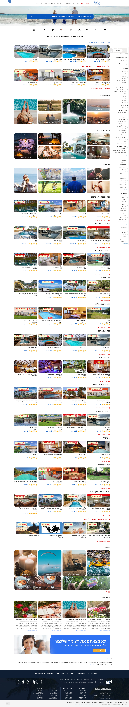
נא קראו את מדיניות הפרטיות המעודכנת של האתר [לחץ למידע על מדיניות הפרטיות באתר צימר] (86, 705)
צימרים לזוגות (69, 3)
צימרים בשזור (69, 694)
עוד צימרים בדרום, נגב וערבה (102, 408)
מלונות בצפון (40, 699)
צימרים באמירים (68, 690)
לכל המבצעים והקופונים (102, 541)
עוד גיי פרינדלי (105, 461)
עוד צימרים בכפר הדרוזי (103, 434)
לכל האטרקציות (104, 592)
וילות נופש (40, 690)
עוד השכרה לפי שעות (104, 381)
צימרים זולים (54, 692)
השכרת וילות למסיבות (38, 694)
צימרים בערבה (82, 697)
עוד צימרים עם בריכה (104, 354)
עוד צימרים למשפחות (104, 488)
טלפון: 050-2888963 (106, 692)
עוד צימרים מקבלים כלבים (103, 327)
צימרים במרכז (83, 692)
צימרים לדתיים (54, 695)
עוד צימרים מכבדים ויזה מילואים (101, 220)
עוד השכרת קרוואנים (104, 301)
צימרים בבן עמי (68, 699)
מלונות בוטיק (40, 697)
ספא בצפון (40, 695)
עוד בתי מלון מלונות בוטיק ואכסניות (101, 515)
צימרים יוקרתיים (53, 694)
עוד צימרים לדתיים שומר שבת (102, 274)
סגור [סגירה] (8, 703)
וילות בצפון (40, 692)
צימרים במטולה (68, 697)
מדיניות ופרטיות (92, 673)
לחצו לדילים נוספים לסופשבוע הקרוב (99, 88)
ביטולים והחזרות (80, 673)
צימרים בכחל (69, 695)
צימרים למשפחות (61, 3)
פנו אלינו (92, 665)
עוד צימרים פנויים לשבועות (103, 247)
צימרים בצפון (76, 3)
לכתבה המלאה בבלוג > (32, 631)
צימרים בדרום (83, 694)
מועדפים (37, 3)
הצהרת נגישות (60, 673)
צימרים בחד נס (68, 692)
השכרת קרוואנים (51, 3)
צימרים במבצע (54, 690)
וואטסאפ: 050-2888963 (105, 694)
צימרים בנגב (83, 695)
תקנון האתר (69, 673)
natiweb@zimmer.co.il (105, 699)
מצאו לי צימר (44, 3)
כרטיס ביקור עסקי (40, 673)
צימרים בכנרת (83, 699)
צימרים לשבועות (84, 3)
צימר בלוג (50, 673)
